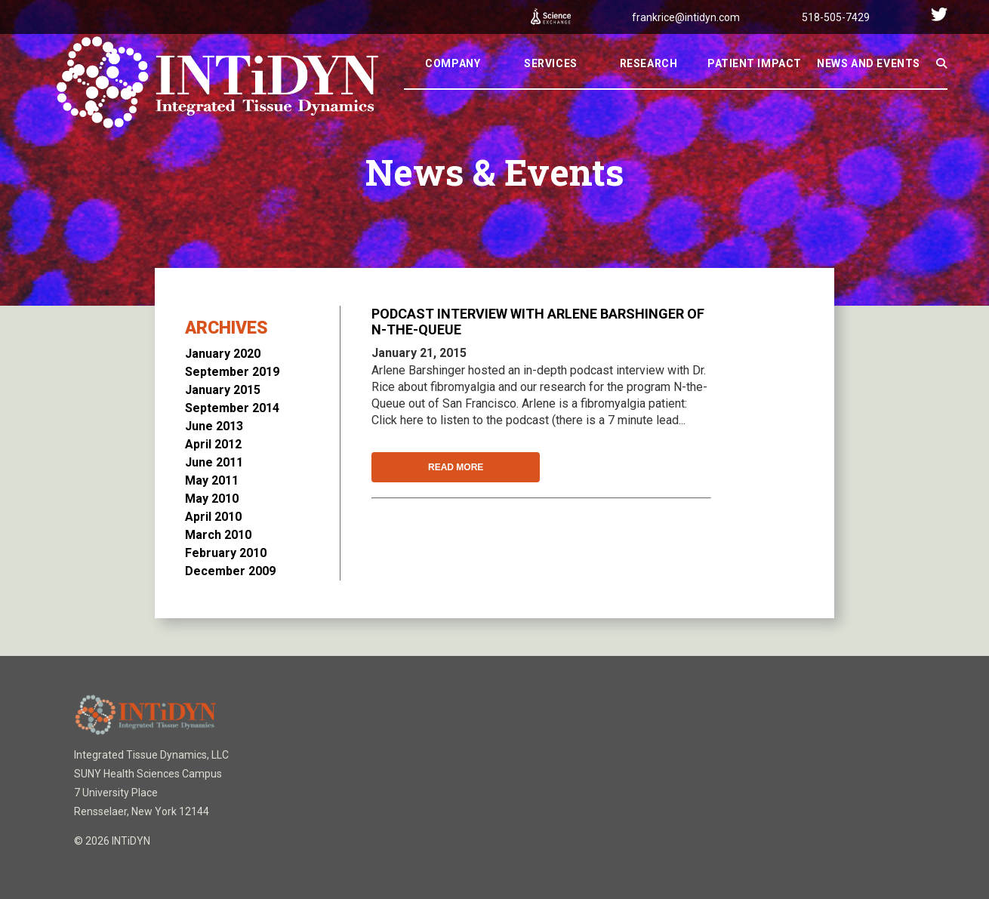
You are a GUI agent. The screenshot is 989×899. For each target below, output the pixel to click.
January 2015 (222, 390)
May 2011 (212, 480)
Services (550, 84)
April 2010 (213, 517)
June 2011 (214, 462)
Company (452, 84)
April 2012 (213, 444)
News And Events (868, 84)
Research (648, 84)
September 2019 (232, 372)
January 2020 (222, 353)
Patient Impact (754, 84)
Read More (455, 467)
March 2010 (218, 535)
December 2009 (230, 571)
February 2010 (226, 553)
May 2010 (212, 498)
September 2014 (232, 408)
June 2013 (214, 426)
